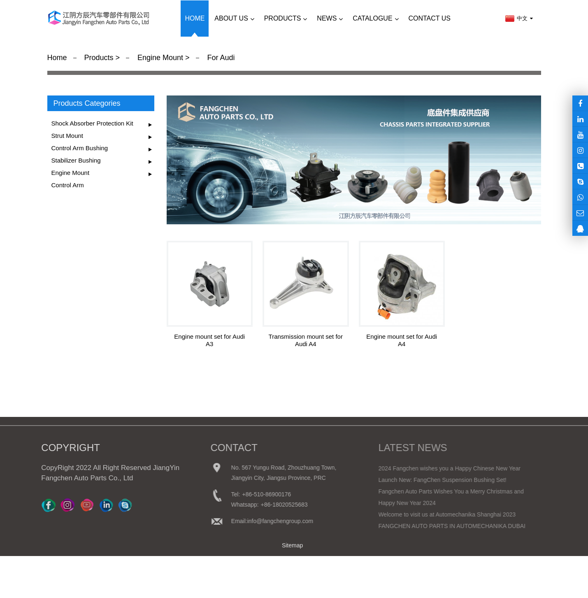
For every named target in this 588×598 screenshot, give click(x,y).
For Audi (220, 58)
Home (57, 58)
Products (99, 58)
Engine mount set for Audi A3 (209, 340)
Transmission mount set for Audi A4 (306, 340)
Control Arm (67, 184)
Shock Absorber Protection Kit (92, 123)
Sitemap (292, 545)
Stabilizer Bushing (76, 160)
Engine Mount (160, 58)
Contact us (429, 18)
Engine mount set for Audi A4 (401, 340)
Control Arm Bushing (79, 147)
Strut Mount (67, 135)
